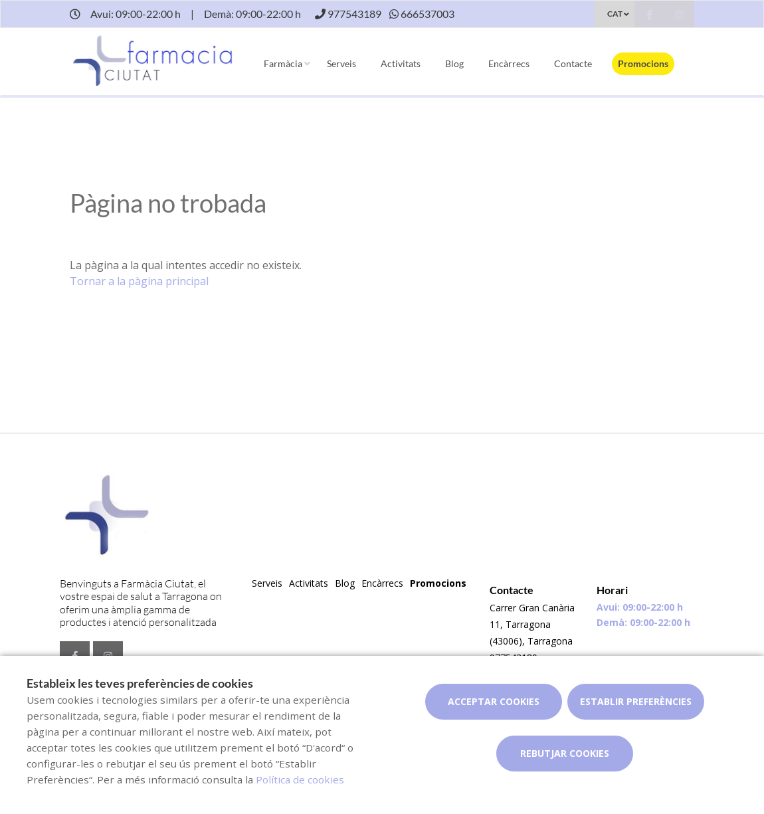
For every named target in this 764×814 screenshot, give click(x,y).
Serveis (341, 63)
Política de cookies (300, 779)
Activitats (401, 63)
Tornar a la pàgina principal (139, 281)
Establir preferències (636, 701)
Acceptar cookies (493, 701)
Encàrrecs (508, 63)
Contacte (573, 63)
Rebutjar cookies (564, 753)
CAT (614, 14)
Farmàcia (283, 63)
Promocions (643, 63)
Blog (454, 63)
